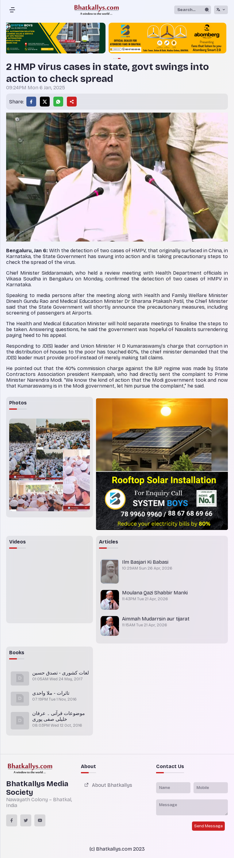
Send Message (208, 826)
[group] (117, 39)
